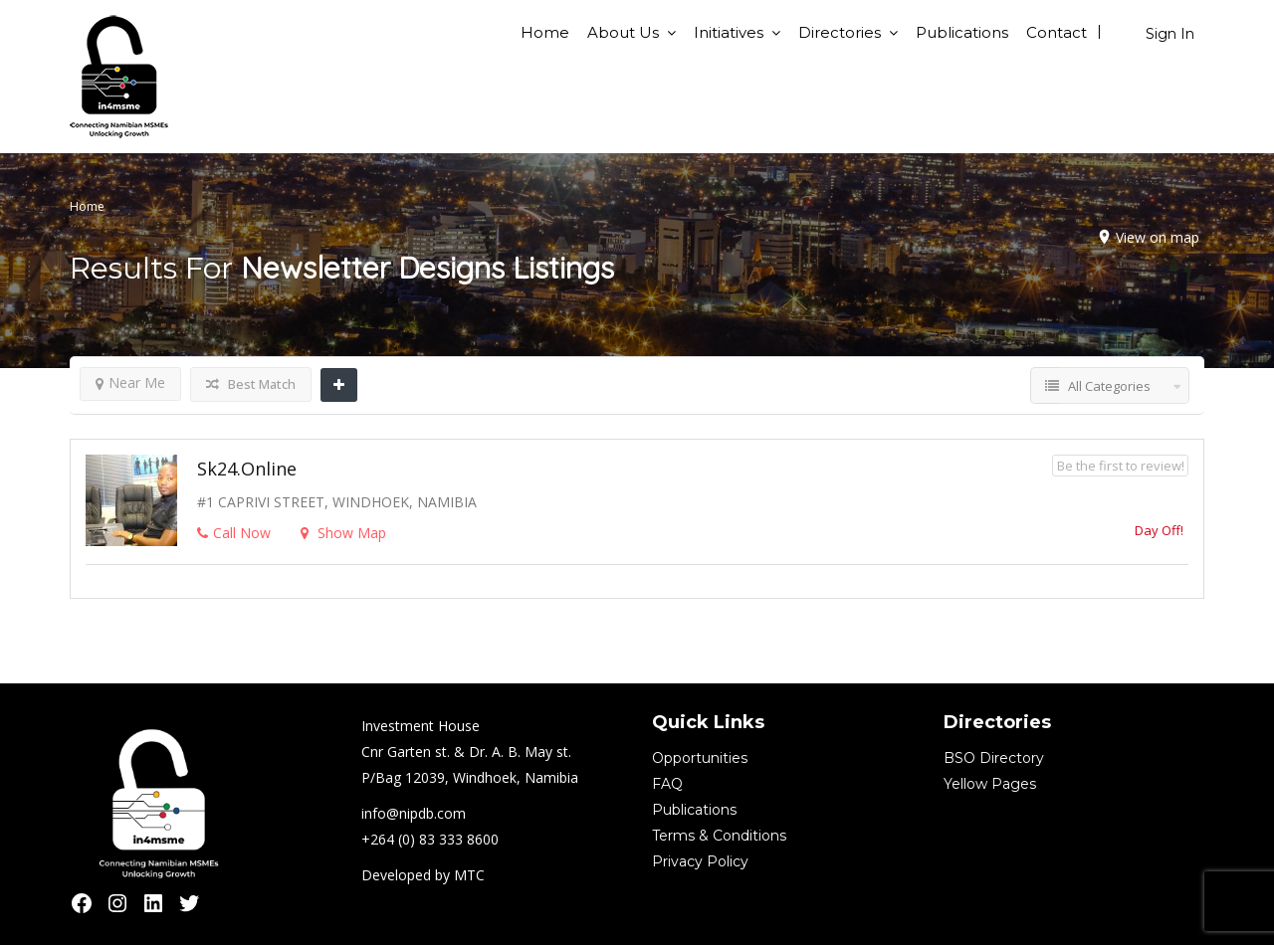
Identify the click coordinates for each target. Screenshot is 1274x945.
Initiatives (728, 32)
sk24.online (247, 468)
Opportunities (699, 758)
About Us (623, 32)
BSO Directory (994, 758)
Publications (962, 32)
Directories (839, 32)
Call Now (234, 532)
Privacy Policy (700, 861)
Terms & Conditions (719, 836)
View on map (1157, 237)
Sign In (1170, 34)
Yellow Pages (990, 784)
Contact (1056, 32)
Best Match (251, 384)
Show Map (343, 532)
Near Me (130, 382)
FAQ (667, 784)
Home (545, 32)
